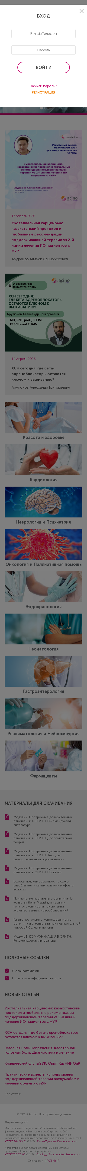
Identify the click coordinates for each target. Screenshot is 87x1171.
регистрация (43, 92)
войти (44, 67)
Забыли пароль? (43, 86)
